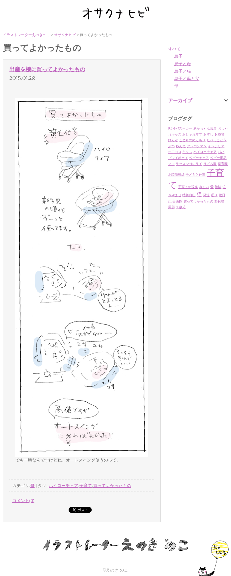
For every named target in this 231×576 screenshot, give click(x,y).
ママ (171, 164)
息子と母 (182, 63)
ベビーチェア (199, 158)
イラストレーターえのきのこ (26, 35)
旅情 (218, 187)
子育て (85, 485)
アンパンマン (197, 146)
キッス (187, 152)
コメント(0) (23, 500)
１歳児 (181, 207)
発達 (206, 195)
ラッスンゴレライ (189, 164)
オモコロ (174, 152)
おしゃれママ (192, 134)
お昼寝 (219, 134)
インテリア (216, 146)
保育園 (223, 164)
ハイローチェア (205, 152)
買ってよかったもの (198, 201)
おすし (208, 134)
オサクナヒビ (65, 35)
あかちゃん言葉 (205, 128)
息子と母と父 (186, 78)
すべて (174, 49)
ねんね (181, 146)
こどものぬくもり (192, 140)
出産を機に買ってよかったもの (47, 69)
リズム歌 (210, 164)
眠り (214, 195)
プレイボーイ (178, 158)
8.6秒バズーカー (180, 128)
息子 (178, 56)
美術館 (177, 201)
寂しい (204, 187)
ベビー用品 (218, 158)
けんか (173, 140)
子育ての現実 (188, 187)
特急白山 (189, 195)
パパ (221, 152)
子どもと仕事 (195, 174)
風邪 (171, 207)
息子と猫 (182, 71)
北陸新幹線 (176, 174)
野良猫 (219, 201)
